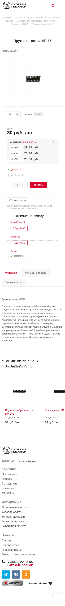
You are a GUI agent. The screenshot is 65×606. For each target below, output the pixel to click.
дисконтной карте (30, 142)
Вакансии (8, 488)
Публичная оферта (14, 526)
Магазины (8, 492)
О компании (9, 474)
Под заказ (19, 228)
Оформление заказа (15, 507)
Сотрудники (9, 483)
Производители (12, 549)
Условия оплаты (12, 512)
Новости (7, 478)
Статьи (6, 540)
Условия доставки (13, 516)
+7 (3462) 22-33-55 (19, 562)
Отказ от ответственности (18, 554)
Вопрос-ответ (10, 545)
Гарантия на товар (13, 521)
